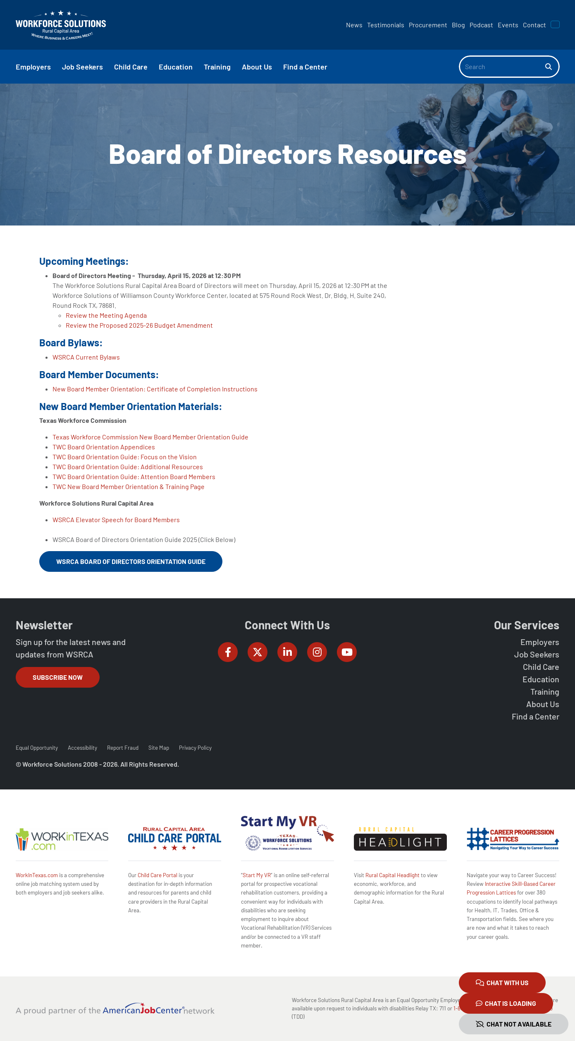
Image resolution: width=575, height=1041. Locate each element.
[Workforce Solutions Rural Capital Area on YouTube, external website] (347, 652)
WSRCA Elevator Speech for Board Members (116, 519)
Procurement (428, 25)
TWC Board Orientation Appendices (103, 447)
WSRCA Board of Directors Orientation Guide (130, 561)
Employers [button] (33, 66)
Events (508, 25)
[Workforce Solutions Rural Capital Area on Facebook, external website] (228, 652)
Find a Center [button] (305, 66)
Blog (458, 25)
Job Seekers (536, 654)
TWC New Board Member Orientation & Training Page (128, 486)
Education (541, 679)
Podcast (481, 25)
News (354, 25)
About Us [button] (257, 66)
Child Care (541, 667)
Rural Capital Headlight (392, 875)
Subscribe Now (58, 677)
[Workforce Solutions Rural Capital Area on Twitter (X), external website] (257, 652)
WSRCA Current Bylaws (86, 357)
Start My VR (257, 875)
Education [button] (176, 66)
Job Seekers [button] (82, 66)
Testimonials (385, 25)
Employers (539, 642)
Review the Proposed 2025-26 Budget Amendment (139, 325)
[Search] (502, 66)
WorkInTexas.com (37, 875)
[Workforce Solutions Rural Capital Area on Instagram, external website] (317, 652)
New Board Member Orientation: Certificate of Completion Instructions (155, 389)
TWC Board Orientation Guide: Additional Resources (127, 466)
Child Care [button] (131, 66)
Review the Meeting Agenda (106, 315)
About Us (542, 704)
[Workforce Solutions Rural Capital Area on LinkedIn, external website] (287, 652)
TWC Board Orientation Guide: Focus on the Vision (124, 457)
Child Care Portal (157, 875)
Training (544, 691)
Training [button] (217, 66)
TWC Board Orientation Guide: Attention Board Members (133, 476)
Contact (534, 25)
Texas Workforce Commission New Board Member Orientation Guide (150, 437)
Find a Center (535, 716)
